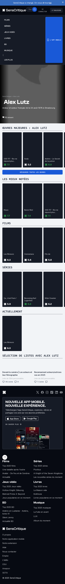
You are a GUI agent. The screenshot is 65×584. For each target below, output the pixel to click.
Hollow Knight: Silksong (13, 490)
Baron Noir (28, 210)
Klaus (6, 210)
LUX (35, 516)
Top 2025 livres (40, 486)
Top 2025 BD (8, 507)
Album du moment (42, 520)
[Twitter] (37, 393)
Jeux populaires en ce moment (16, 498)
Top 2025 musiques (42, 508)
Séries (38, 461)
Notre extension (9, 543)
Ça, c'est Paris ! (10, 298)
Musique (39, 502)
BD (4, 502)
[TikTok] (51, 393)
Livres (38, 482)
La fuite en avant (41, 512)
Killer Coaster (50, 298)
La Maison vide (40, 490)
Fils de (47, 254)
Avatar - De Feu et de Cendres (16, 473)
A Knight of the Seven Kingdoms (48, 473)
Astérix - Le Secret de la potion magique (52, 160)
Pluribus (37, 469)
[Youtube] (61, 393)
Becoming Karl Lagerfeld (30, 299)
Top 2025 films (9, 466)
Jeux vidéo (9, 482)
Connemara (29, 254)
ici (50, 3)
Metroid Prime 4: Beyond (13, 494)
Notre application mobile (13, 539)
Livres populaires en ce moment (48, 498)
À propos (6, 535)
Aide (4, 547)
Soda (26, 159)
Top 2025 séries (41, 466)
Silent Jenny (8, 517)
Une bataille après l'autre (13, 469)
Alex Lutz (16, 96)
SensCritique (6, 96)
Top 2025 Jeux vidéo (11, 486)
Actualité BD (7, 521)
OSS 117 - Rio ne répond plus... (10, 160)
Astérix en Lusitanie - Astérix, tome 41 (15, 512)
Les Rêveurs (9, 254)
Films (5, 461)
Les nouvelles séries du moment (48, 477)
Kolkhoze (38, 494)
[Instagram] (47, 393)
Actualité (6, 477)
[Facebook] (42, 393)
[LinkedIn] (56, 393)
